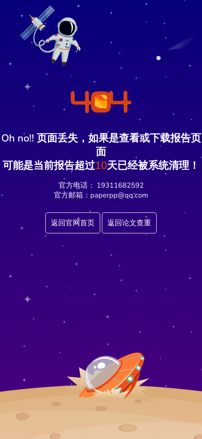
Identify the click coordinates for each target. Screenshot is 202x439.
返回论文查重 (129, 223)
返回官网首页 (73, 223)
